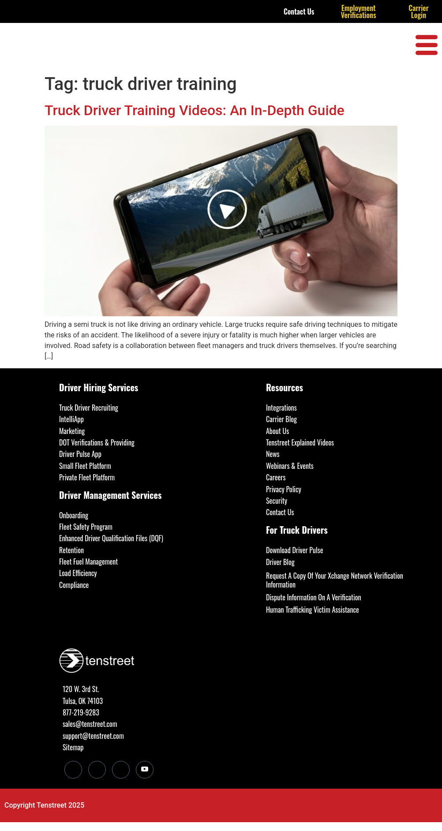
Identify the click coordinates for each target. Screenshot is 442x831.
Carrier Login (418, 11)
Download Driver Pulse (294, 550)
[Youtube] (145, 770)
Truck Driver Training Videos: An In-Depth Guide (195, 110)
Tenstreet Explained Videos (300, 442)
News (273, 454)
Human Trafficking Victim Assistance (312, 609)
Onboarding (73, 515)
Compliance (74, 585)
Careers (275, 477)
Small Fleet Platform (85, 465)
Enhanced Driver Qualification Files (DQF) (111, 538)
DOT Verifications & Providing (97, 442)
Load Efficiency (78, 573)
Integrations (281, 407)
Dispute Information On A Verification (313, 597)
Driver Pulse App (80, 454)
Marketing (72, 431)
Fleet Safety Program (85, 526)
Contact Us (299, 11)
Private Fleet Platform (87, 477)
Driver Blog (280, 562)
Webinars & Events (290, 465)
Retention (71, 550)
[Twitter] (121, 770)
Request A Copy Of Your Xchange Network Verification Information (334, 580)
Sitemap (73, 747)
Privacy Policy (283, 489)
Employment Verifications (358, 11)
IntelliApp (71, 419)
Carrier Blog (281, 419)
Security (276, 500)
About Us (277, 431)
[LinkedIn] (73, 770)
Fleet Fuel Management (88, 561)
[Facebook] (97, 770)
